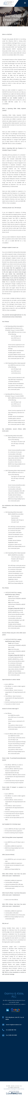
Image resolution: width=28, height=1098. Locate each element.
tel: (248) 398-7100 (9, 1030)
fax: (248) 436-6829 (9, 1035)
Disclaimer (7, 1088)
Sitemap (13, 1088)
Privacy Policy (20, 1088)
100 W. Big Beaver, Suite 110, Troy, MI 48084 (13, 1018)
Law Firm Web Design (14, 1091)
